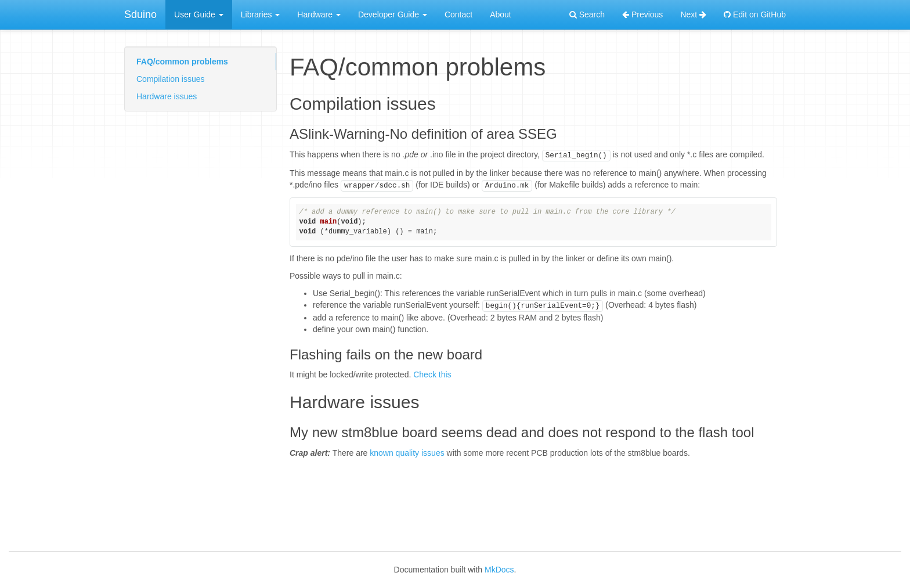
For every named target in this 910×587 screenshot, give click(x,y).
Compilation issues (170, 79)
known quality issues (407, 453)
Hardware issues (166, 96)
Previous (642, 14)
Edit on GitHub (755, 14)
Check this (432, 374)
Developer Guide (392, 14)
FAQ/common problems (182, 61)
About (500, 14)
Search (587, 14)
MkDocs (499, 569)
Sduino (140, 14)
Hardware (319, 14)
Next (693, 14)
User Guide (198, 14)
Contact (458, 14)
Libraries (260, 14)
